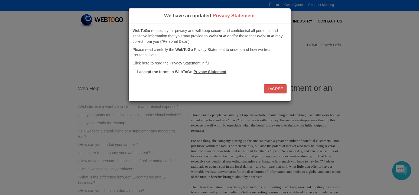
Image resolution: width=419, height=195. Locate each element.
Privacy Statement (209, 72)
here (146, 63)
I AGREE (275, 89)
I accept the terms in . (182, 72)
